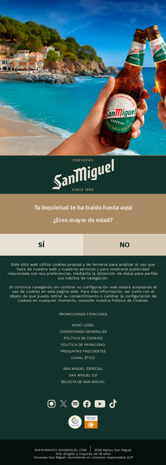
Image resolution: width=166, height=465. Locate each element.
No (124, 244)
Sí (41, 244)
